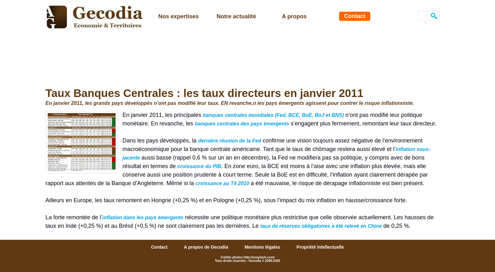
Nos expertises (178, 16)
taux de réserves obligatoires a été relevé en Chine (321, 226)
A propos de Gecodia (206, 247)
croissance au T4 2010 (222, 183)
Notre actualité (236, 16)
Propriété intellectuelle (320, 247)
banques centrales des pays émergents (242, 123)
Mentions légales (263, 247)
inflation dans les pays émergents (142, 217)
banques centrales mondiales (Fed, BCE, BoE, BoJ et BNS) (273, 115)
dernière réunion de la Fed (229, 140)
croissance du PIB (199, 166)
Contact (354, 16)
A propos (294, 16)
